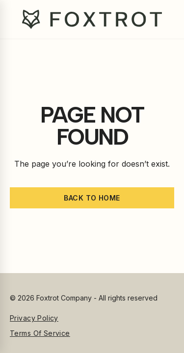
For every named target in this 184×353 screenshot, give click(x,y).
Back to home (92, 198)
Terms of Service (40, 333)
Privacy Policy (34, 318)
